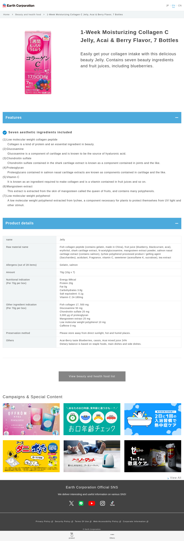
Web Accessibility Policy (105, 526)
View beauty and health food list (92, 381)
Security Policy (62, 526)
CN (179, 5)
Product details (22, 227)
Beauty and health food (28, 14)
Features (15, 119)
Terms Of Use (82, 526)
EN (173, 5)
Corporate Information (134, 526)
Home (6, 14)
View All (175, 482)
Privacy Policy (43, 526)
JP (167, 5)
